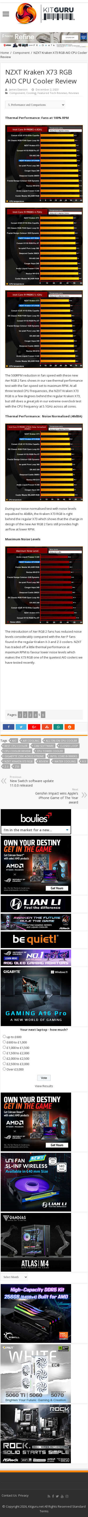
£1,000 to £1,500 (18, 1048)
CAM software (44, 746)
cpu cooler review (17, 751)
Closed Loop (69, 746)
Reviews (74, 93)
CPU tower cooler (50, 751)
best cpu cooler (15, 746)
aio (14, 740)
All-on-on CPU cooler (61, 740)
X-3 (84, 761)
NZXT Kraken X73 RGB (18, 761)
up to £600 (14, 1037)
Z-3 (6, 766)
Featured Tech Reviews (52, 93)
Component (21, 53)
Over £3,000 (15, 1069)
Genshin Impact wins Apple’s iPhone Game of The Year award (54, 796)
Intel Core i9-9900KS (63, 756)
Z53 (17, 766)
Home (4, 53)
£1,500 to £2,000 (18, 1053)
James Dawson (18, 89)
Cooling (31, 93)
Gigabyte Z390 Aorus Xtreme (24, 756)
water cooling (65, 761)
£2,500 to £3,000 (18, 1064)
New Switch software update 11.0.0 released (34, 781)
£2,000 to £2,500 (18, 1058)
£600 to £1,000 (17, 1042)
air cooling (31, 740)
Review (43, 761)
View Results (44, 1086)
